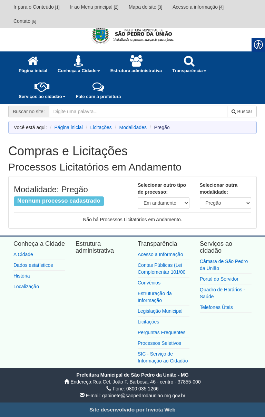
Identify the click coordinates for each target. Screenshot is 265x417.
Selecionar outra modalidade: (219, 188)
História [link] (21, 276)
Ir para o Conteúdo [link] (36, 7)
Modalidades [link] (133, 127)
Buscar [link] (242, 111)
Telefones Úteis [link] (216, 307)
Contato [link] (24, 21)
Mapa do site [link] (145, 7)
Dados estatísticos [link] (33, 265)
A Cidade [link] (23, 254)
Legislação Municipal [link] (160, 311)
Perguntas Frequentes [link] (162, 332)
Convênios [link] (149, 282)
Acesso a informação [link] (198, 7)
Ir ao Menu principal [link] (94, 7)
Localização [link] (26, 286)
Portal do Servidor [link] (219, 279)
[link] (132, 35)
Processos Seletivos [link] (159, 343)
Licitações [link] (101, 127)
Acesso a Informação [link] (160, 254)
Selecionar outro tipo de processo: (162, 188)
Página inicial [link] (68, 127)
